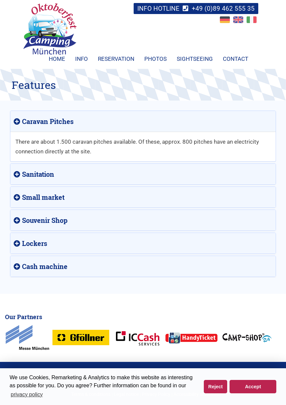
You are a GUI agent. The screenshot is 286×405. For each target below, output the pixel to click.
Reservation (116, 58)
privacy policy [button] (27, 394)
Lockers (30, 243)
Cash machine (40, 266)
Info (81, 58)
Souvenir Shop (40, 220)
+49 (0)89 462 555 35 (223, 8)
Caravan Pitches (44, 121)
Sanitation (34, 174)
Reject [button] (215, 386)
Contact (235, 58)
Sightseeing (195, 58)
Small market (39, 197)
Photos (155, 58)
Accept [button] (253, 386)
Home (57, 58)
